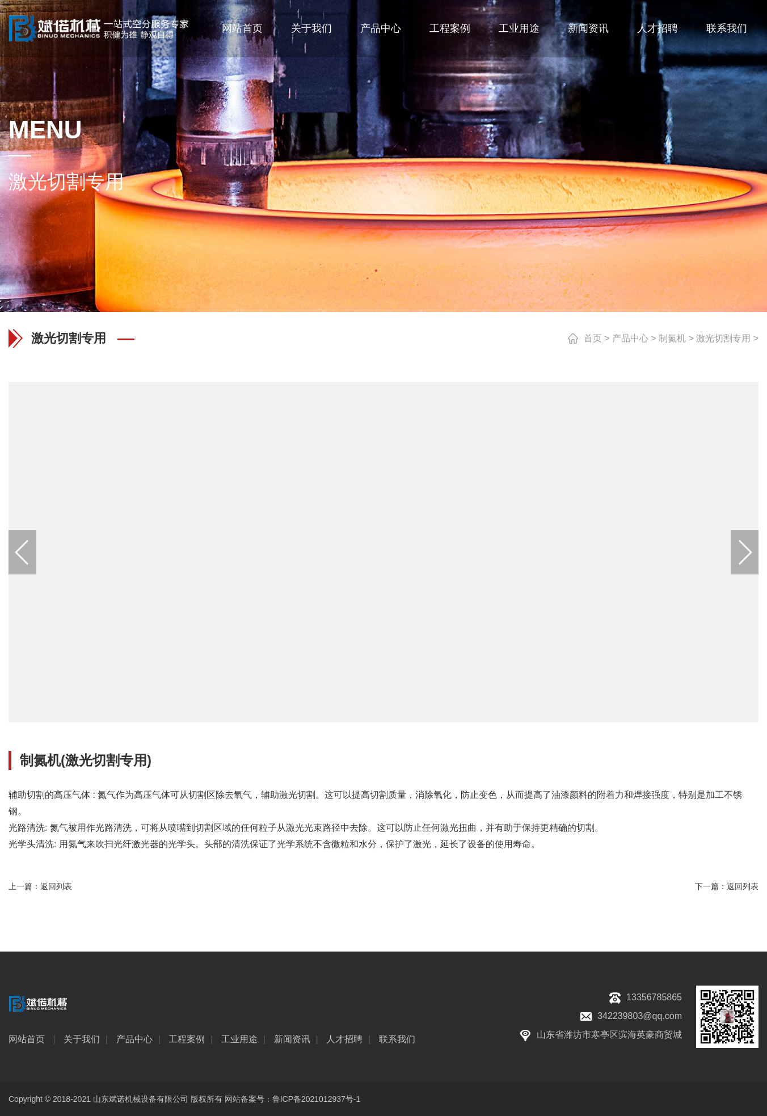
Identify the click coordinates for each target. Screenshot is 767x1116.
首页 (593, 338)
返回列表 (56, 886)
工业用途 (519, 28)
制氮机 (672, 338)
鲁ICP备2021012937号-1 (316, 1099)
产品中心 (380, 28)
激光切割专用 (723, 338)
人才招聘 (657, 28)
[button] (744, 552)
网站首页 (242, 28)
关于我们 (311, 28)
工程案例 (449, 28)
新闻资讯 (588, 28)
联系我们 (726, 28)
